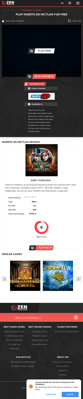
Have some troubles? (15, 21)
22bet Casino (32, 110)
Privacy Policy (63, 366)
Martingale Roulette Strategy (23, 362)
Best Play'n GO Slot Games (67, 331)
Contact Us (63, 370)
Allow (70, 394)
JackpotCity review (40, 340)
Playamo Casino (45, 125)
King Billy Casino (34, 131)
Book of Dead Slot (14, 340)
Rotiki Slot (14, 348)
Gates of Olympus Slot (14, 331)
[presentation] (4, 278)
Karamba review (40, 344)
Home (4, 10)
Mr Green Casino (33, 128)
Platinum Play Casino (46, 119)
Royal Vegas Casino (34, 113)
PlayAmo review (40, 335)
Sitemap (62, 374)
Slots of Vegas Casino (46, 116)
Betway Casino (33, 119)
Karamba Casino (44, 122)
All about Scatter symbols (23, 366)
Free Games (14, 10)
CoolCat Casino (45, 128)
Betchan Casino (33, 116)
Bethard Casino (47, 113)
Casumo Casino (33, 122)
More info (51, 394)
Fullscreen (76, 21)
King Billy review (39, 331)
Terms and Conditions (63, 362)
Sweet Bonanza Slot (14, 335)
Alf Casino (41, 110)
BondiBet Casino (33, 125)
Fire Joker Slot (14, 344)
